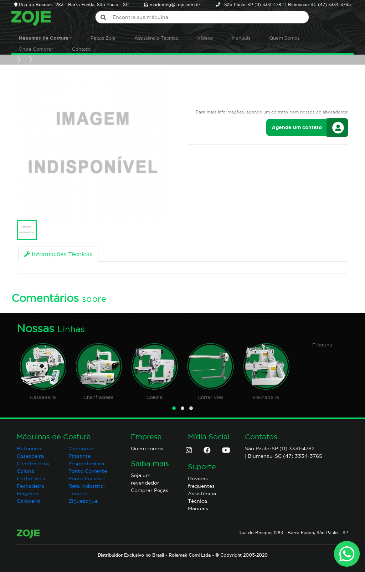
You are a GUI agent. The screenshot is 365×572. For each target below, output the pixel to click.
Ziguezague (83, 501)
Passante (79, 456)
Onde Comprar (36, 48)
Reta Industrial (86, 486)
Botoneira (29, 448)
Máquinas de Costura (43, 38)
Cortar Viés (210, 397)
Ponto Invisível (86, 478)
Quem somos (147, 448)
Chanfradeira (98, 397)
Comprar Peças (149, 490)
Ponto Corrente (87, 471)
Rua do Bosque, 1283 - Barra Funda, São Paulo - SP (293, 532)
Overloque (81, 448)
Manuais (241, 37)
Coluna (154, 397)
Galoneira (29, 501)
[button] (174, 408)
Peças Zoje (103, 37)
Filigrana (322, 344)
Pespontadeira (86, 463)
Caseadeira (43, 397)
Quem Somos (284, 37)
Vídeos (205, 37)
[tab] (58, 254)
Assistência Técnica (156, 37)
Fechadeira (266, 397)
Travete (77, 493)
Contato (81, 48)
